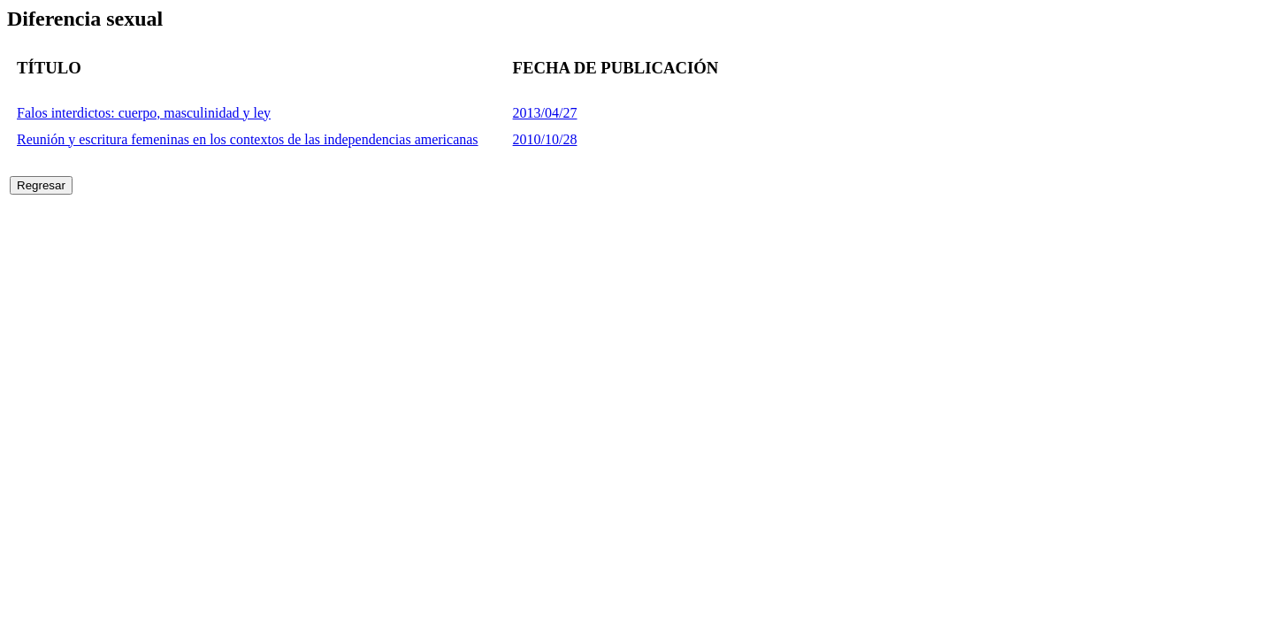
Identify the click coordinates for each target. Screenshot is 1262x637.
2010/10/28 (545, 139)
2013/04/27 (545, 112)
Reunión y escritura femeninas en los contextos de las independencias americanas (247, 139)
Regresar (41, 185)
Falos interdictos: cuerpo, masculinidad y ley (144, 112)
